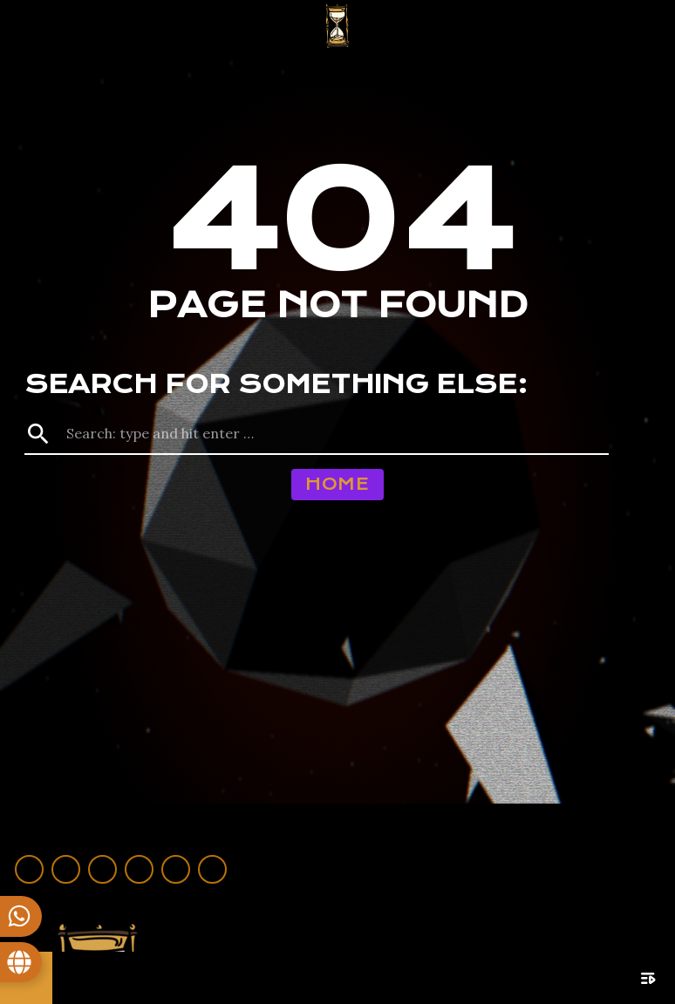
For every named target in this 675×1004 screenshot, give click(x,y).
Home (337, 484)
